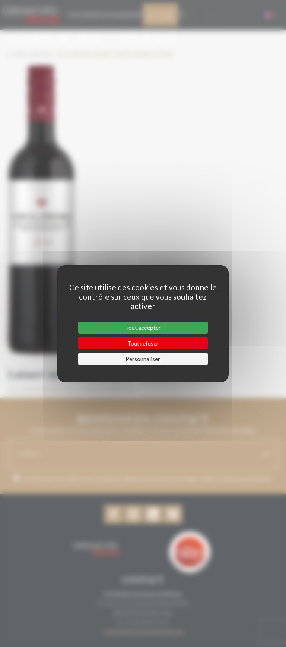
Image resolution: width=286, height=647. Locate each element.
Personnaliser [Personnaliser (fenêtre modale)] (142, 358)
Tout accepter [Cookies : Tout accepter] (143, 327)
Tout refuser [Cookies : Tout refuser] (143, 343)
